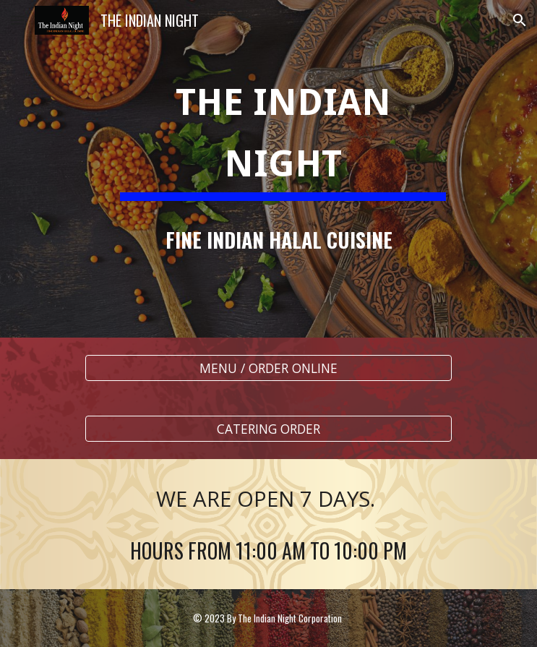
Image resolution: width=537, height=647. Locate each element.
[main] (268, 169)
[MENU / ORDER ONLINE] (268, 368)
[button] (17, 20)
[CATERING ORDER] (268, 429)
